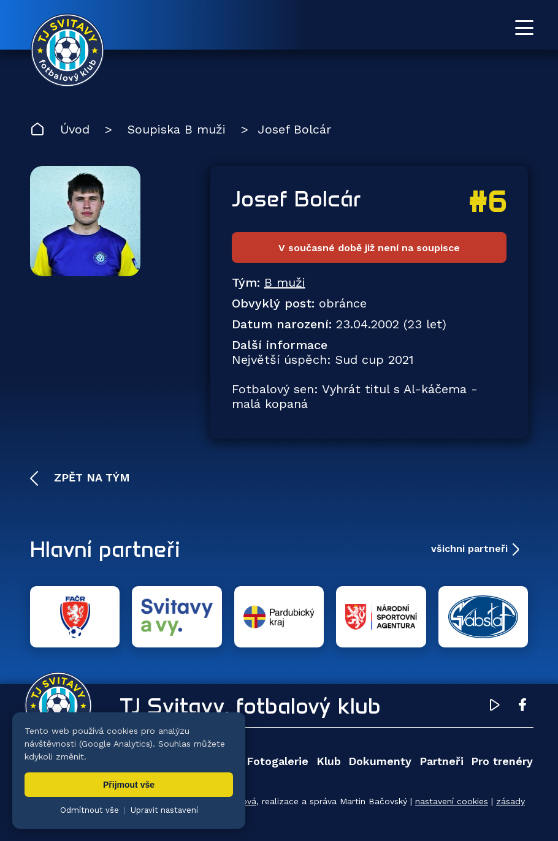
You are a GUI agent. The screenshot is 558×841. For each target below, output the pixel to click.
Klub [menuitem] (328, 761)
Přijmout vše (129, 785)
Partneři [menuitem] (441, 761)
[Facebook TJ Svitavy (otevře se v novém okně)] (522, 707)
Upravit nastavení (164, 810)
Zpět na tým (90, 477)
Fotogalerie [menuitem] (277, 761)
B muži (284, 282)
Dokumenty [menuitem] (379, 761)
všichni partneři (469, 548)
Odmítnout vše (89, 810)
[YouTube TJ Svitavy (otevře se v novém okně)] (495, 707)
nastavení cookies (451, 801)
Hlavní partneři (105, 548)
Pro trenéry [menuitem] (502, 761)
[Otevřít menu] (524, 27)
